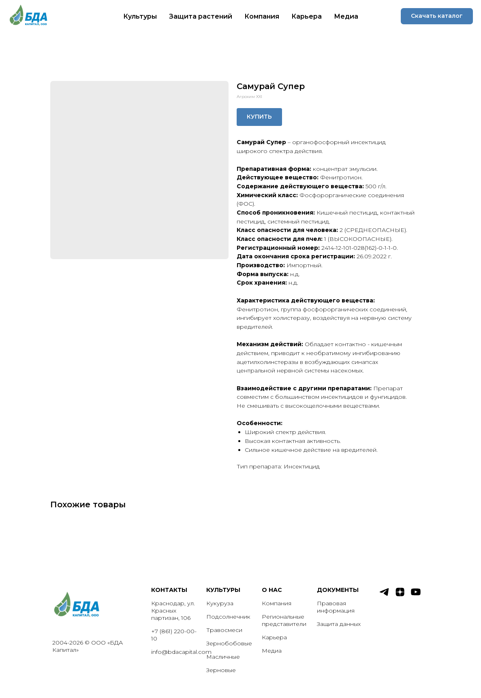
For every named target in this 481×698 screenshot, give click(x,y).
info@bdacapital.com (181, 651)
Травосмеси (224, 630)
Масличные (223, 656)
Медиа (346, 16)
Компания (261, 16)
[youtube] (415, 595)
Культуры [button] (140, 16)
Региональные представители (284, 620)
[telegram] (384, 595)
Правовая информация (336, 607)
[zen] (400, 595)
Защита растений (200, 16)
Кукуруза (219, 603)
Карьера (306, 16)
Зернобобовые (229, 643)
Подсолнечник (228, 616)
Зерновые (221, 670)
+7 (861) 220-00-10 (174, 635)
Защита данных (339, 624)
